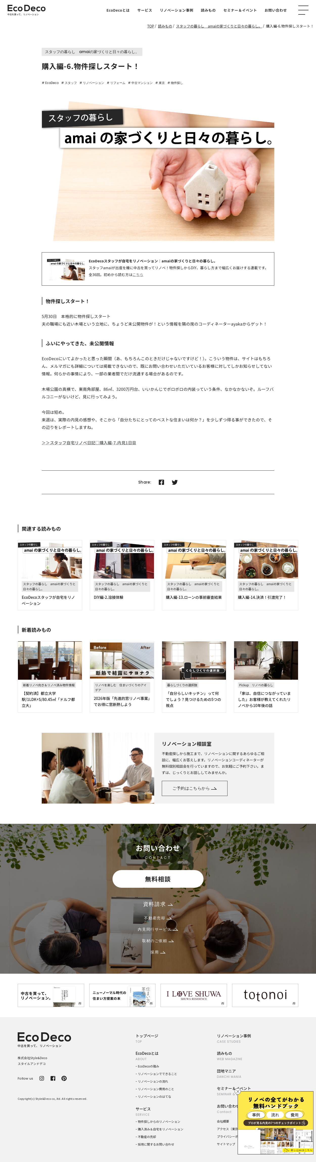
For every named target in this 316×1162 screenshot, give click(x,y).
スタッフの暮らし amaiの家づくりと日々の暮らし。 (219, 26)
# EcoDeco (50, 83)
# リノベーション (91, 83)
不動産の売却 (147, 1136)
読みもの (208, 10)
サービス (144, 10)
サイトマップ (226, 1144)
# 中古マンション (140, 83)
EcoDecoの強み (148, 1066)
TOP (150, 26)
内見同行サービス (158, 929)
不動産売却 (158, 918)
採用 (157, 952)
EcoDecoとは (118, 10)
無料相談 (158, 878)
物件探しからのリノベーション (159, 1121)
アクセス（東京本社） (232, 1129)
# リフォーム (116, 83)
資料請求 (158, 904)
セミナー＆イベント (240, 10)
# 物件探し (175, 83)
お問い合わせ (276, 10)
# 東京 (160, 83)
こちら (137, 274)
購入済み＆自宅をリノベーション (160, 1129)
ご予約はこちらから (194, 788)
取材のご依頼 (158, 941)
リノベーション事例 (176, 10)
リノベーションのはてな (154, 1096)
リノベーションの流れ (153, 1081)
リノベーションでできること (157, 1074)
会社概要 (223, 1121)
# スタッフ (69, 83)
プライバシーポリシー (232, 1136)
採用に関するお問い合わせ (156, 1144)
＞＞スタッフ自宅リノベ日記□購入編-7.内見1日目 (89, 443)
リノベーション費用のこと (156, 1089)
